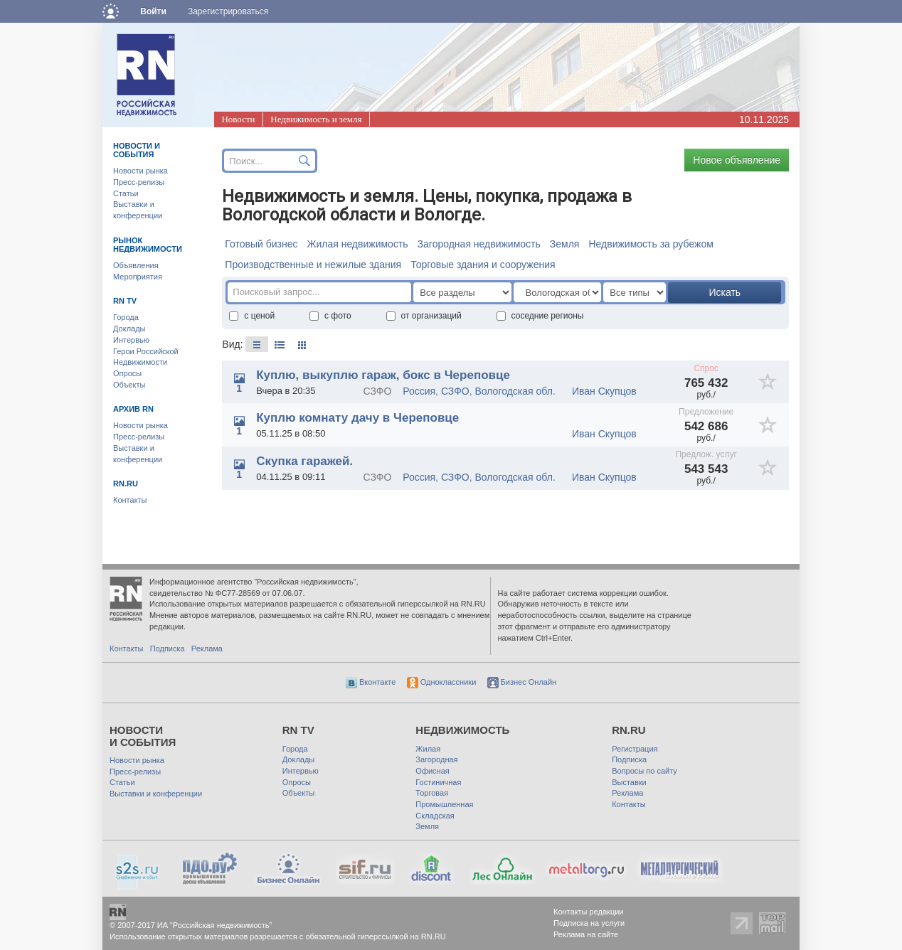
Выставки (629, 782)
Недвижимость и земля (315, 119)
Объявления (136, 265)
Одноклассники (442, 682)
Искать (725, 292)
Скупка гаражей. (304, 461)
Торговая (431, 793)
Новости (238, 119)
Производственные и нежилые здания (313, 264)
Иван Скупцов (604, 391)
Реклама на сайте (585, 934)
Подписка (167, 648)
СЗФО (455, 391)
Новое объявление (736, 160)
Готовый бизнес (261, 244)
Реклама (207, 648)
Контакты (130, 500)
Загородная (436, 759)
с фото (330, 316)
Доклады (129, 328)
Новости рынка (140, 170)
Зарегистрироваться (228, 11)
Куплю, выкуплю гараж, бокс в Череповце (383, 375)
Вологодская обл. (514, 391)
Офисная (432, 771)
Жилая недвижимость (357, 244)
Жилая (427, 748)
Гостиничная (438, 782)
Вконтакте (371, 682)
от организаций (424, 316)
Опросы (127, 373)
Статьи (126, 193)
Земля (565, 244)
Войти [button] (153, 11)
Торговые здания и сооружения (482, 264)
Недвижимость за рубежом (650, 244)
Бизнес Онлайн (522, 682)
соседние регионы (540, 316)
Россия (419, 391)
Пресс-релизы (138, 182)
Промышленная (444, 804)
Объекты (129, 384)
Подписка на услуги (589, 923)
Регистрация (634, 748)
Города (126, 317)
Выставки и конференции (156, 793)
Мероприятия (137, 276)
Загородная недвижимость (479, 244)
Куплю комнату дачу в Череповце (357, 418)
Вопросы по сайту (644, 771)
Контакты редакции (588, 911)
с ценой (252, 316)
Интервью (131, 340)
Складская (434, 815)
